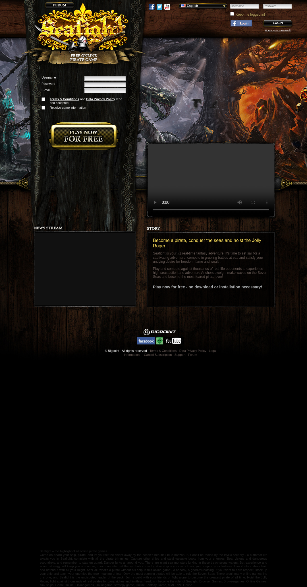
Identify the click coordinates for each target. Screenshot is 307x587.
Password (48, 83)
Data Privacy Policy (100, 99)
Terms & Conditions (64, 99)
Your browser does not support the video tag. (211, 180)
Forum (192, 354)
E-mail (46, 90)
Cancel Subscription (158, 354)
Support (180, 354)
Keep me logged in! (250, 15)
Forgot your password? (278, 30)
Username (49, 77)
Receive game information (68, 107)
